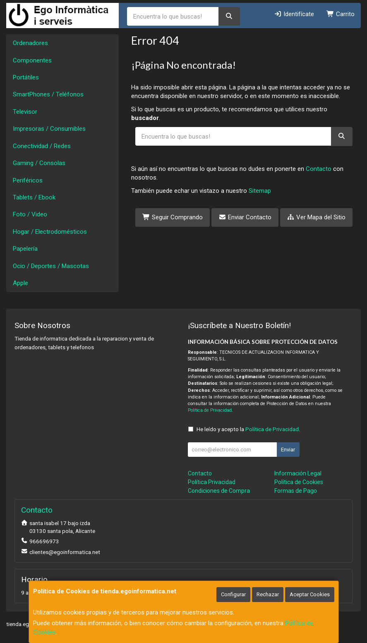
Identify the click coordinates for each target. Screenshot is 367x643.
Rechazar (268, 594)
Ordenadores (30, 43)
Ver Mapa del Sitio (316, 217)
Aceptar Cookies (310, 594)
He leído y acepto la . (248, 429)
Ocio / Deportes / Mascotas (51, 266)
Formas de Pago (295, 490)
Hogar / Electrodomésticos (50, 231)
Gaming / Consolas (39, 163)
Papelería (25, 248)
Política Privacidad (211, 482)
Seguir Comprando (172, 217)
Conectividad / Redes (42, 146)
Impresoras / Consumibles (49, 128)
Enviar (288, 449)
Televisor (25, 111)
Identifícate (294, 14)
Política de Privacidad (210, 410)
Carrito (340, 14)
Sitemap (260, 190)
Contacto (318, 169)
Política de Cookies (298, 482)
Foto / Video (30, 214)
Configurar (233, 594)
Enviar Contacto (244, 217)
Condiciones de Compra (219, 490)
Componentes (32, 60)
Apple (20, 283)
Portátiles (26, 77)
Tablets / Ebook (34, 197)
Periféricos (28, 180)
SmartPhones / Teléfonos (48, 94)
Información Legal (297, 473)
